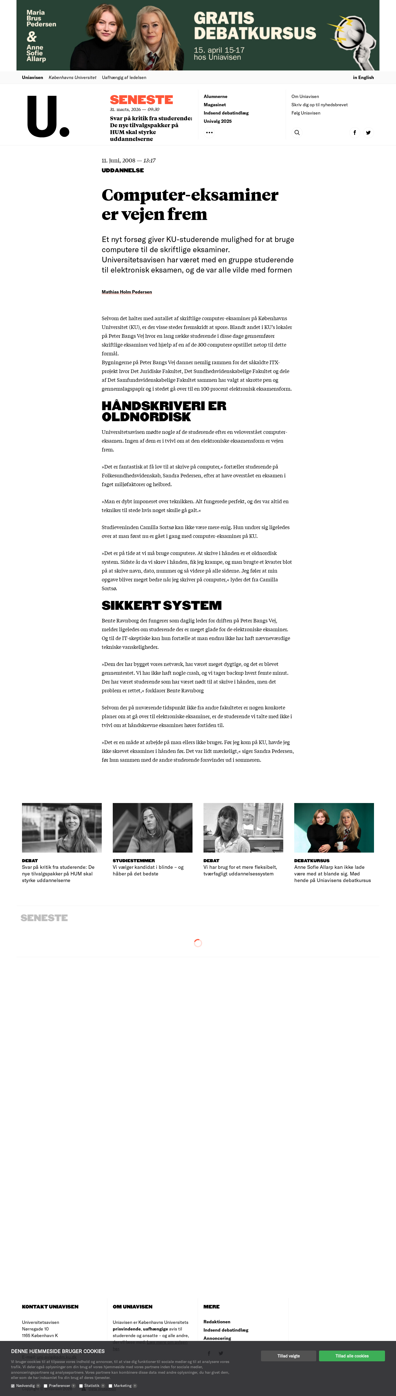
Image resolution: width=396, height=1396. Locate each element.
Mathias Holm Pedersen (127, 291)
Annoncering (217, 1338)
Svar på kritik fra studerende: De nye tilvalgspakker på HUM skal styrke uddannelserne (151, 128)
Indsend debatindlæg (226, 112)
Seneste (141, 100)
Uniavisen (32, 77)
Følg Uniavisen (306, 112)
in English (363, 77)
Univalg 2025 (218, 121)
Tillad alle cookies (352, 1355)
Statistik (94, 1385)
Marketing (125, 1385)
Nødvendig (28, 1385)
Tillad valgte (288, 1355)
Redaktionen (217, 1321)
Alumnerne (215, 96)
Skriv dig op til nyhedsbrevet (320, 104)
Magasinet (215, 104)
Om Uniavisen (305, 96)
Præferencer (62, 1385)
